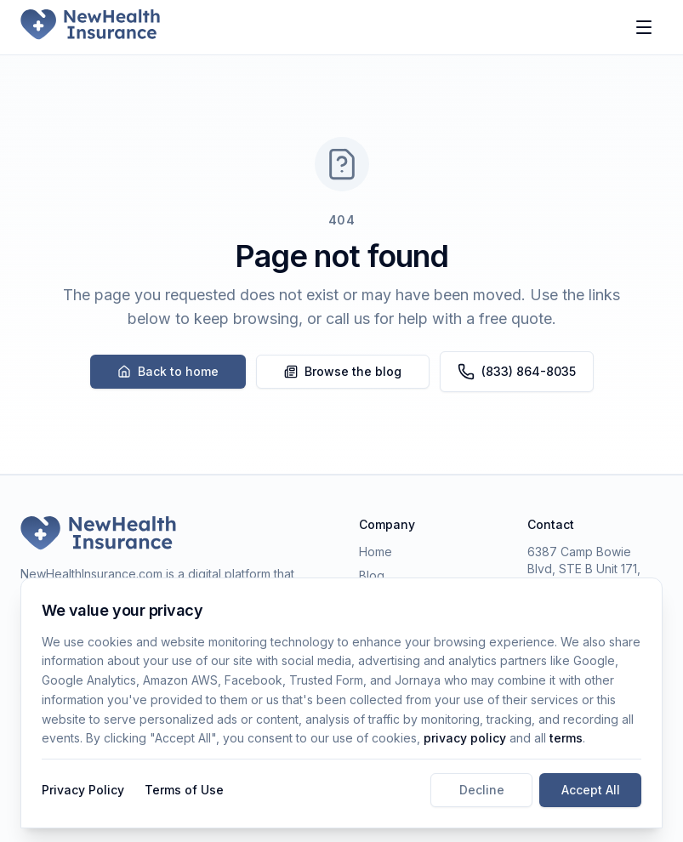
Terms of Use (184, 789)
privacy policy (465, 738)
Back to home (168, 371)
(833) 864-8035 (517, 371)
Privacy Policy (83, 789)
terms (566, 738)
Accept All (590, 789)
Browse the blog (342, 371)
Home (375, 551)
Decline (481, 789)
